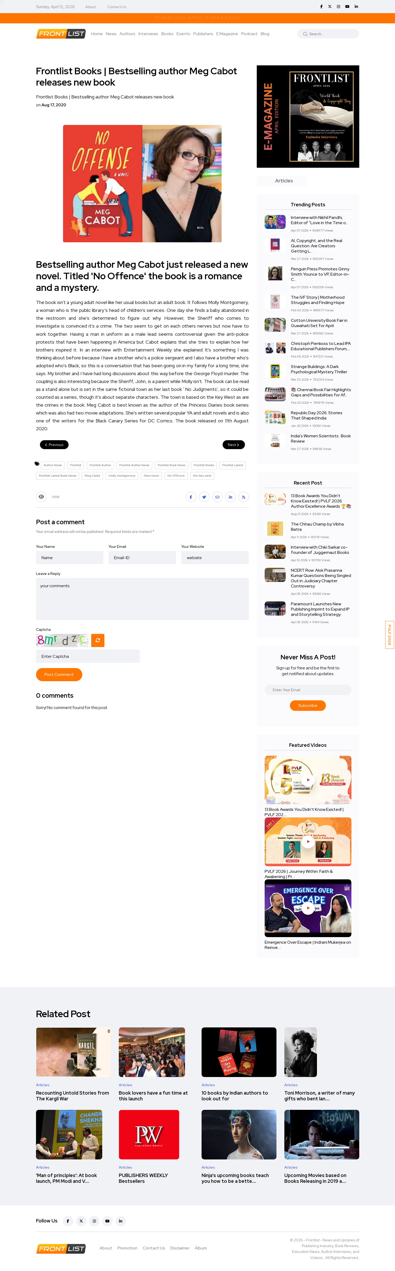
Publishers (203, 33)
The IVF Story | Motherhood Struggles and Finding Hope (318, 300)
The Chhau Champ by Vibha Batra (317, 526)
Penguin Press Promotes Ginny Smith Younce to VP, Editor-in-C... (320, 274)
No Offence (176, 476)
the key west (202, 476)
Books (167, 33)
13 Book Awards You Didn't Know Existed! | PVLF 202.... (304, 812)
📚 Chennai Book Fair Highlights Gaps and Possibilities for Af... (321, 392)
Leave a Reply (48, 573)
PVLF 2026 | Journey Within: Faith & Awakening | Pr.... (299, 874)
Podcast (249, 33)
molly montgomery (122, 476)
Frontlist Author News (134, 465)
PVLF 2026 (389, 635)
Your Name (45, 546)
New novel (151, 476)
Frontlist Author (100, 465)
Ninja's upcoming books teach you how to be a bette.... (235, 1178)
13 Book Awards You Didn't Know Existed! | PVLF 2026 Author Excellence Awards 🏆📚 (321, 501)
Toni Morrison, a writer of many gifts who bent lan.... (319, 1096)
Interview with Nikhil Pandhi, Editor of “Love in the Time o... (319, 220)
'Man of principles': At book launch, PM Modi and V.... (66, 1178)
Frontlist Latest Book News (57, 476)
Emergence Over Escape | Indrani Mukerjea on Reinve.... (308, 944)
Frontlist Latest (232, 465)
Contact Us (116, 6)
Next (234, 444)
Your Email (117, 546)
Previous (54, 444)
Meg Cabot (92, 476)
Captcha (43, 629)
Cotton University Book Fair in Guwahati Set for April (319, 323)
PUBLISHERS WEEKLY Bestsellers (143, 1178)
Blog (265, 33)
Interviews (148, 33)
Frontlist (75, 465)
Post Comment (59, 674)
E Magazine (227, 33)
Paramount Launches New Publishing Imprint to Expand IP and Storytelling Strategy (320, 609)
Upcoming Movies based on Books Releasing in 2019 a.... (315, 1178)
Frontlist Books (204, 465)
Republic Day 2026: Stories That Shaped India (316, 415)
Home (97, 33)
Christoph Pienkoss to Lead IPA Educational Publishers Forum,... (321, 346)
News (111, 33)
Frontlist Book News (171, 465)
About (90, 6)
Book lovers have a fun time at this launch (153, 1096)
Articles (42, 1085)
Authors (127, 33)
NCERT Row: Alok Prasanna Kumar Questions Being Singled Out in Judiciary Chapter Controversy (321, 578)
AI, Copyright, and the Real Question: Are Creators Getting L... (316, 246)
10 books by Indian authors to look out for (235, 1096)
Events (183, 33)
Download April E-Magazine (198, 18)
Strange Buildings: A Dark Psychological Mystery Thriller (319, 369)
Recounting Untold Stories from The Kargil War (72, 1096)
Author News (53, 465)
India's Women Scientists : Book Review (321, 438)
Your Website (192, 546)
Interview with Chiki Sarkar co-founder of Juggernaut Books (320, 549)
